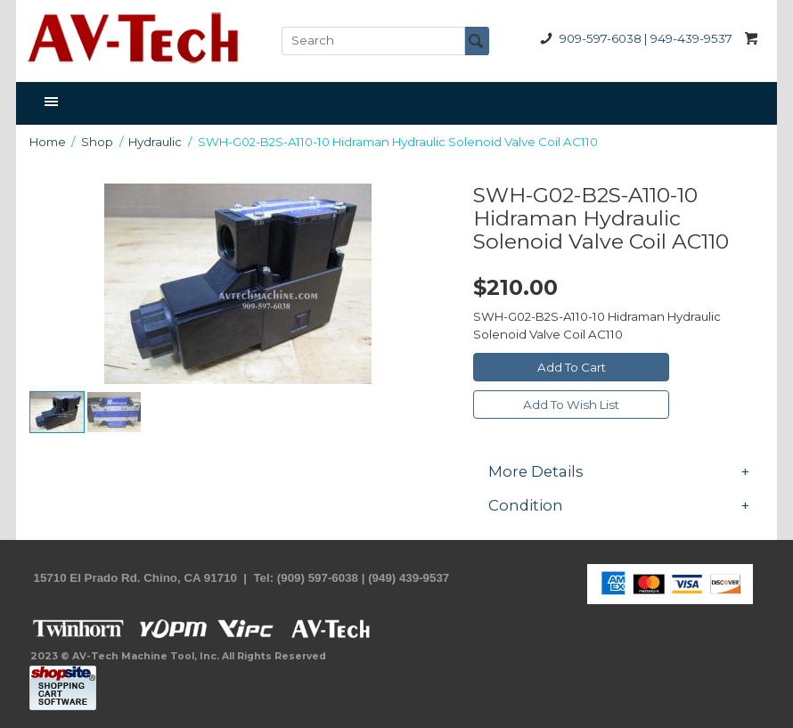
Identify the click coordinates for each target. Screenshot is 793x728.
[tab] (618, 471)
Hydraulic (155, 142)
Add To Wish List (571, 404)
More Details (618, 471)
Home (47, 142)
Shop (97, 142)
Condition (618, 505)
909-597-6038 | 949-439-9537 (632, 38)
